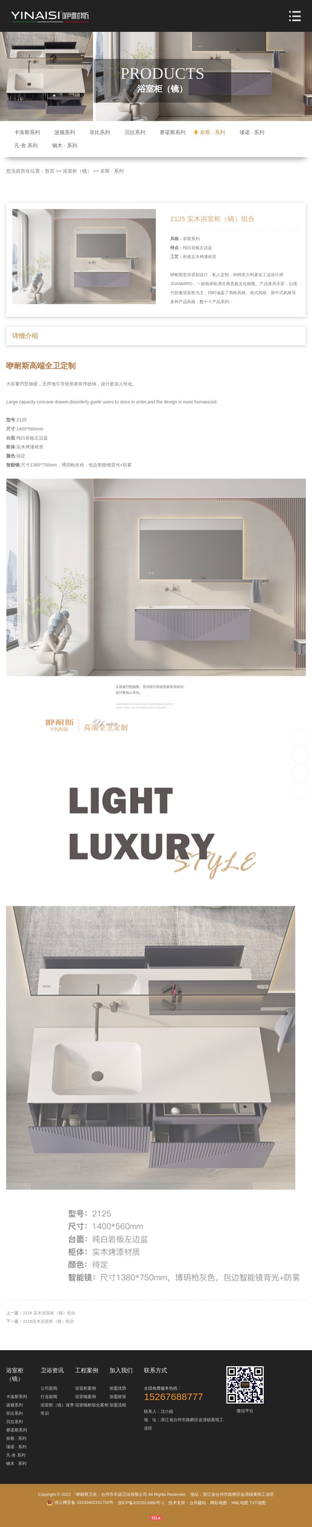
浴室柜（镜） (77, 171)
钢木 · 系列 (64, 145)
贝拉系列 (135, 132)
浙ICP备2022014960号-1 (141, 1502)
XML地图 (239, 1502)
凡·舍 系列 (26, 145)
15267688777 (300, 736)
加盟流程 (117, 1405)
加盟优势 (117, 1388)
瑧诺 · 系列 (252, 132)
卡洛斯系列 (27, 132)
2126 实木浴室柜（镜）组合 (49, 1335)
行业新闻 (49, 1396)
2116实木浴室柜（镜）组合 (48, 1343)
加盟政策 (117, 1396)
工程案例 (86, 1370)
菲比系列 (100, 132)
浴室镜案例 (85, 1396)
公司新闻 (49, 1388)
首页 (49, 171)
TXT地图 (257, 1502)
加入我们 (121, 1370)
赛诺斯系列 (172, 132)
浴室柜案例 (85, 1388)
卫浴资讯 (52, 1370)
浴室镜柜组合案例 (92, 1405)
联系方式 (155, 1370)
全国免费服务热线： (184, 1393)
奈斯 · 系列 (212, 132)
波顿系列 (64, 132)
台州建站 (197, 1502)
